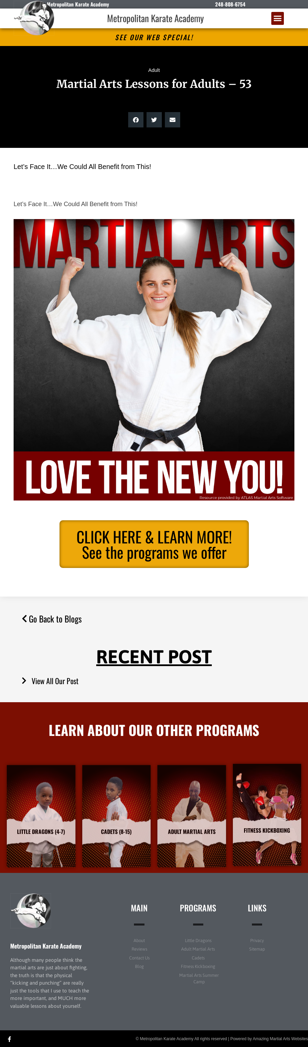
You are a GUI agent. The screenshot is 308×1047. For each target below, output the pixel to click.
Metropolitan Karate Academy (155, 18)
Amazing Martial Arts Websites (280, 1038)
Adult (154, 70)
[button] (277, 18)
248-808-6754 (230, 4)
